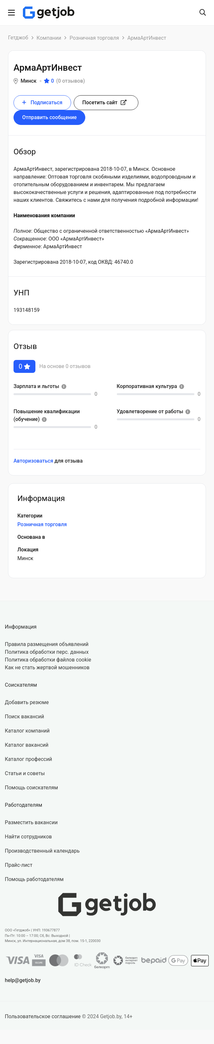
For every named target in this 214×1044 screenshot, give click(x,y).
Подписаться (42, 102)
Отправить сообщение (49, 117)
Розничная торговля (94, 38)
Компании (49, 38)
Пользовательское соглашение (43, 1022)
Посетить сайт (104, 102)
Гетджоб (18, 38)
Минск (28, 81)
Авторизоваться (33, 461)
